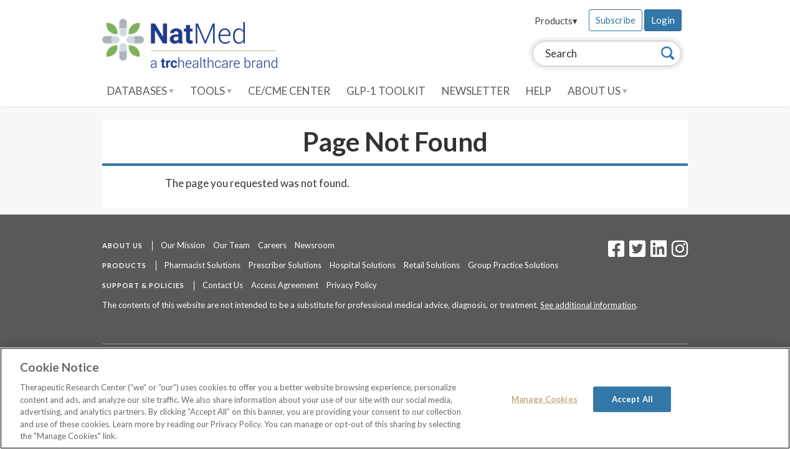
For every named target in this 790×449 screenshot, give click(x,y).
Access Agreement (284, 285)
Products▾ (556, 20)
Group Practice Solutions (513, 265)
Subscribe (615, 20)
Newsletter (476, 90)
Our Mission (183, 245)
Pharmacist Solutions (202, 265)
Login (663, 20)
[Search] (668, 53)
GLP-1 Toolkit (386, 90)
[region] (395, 398)
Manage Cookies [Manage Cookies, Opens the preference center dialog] (545, 398)
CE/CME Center (289, 90)
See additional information (588, 305)
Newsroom (315, 245)
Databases (140, 90)
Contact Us (222, 285)
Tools (211, 90)
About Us (597, 90)
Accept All (632, 398)
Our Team (231, 245)
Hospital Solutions (363, 265)
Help (538, 90)
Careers (272, 245)
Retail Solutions (432, 265)
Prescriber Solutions (285, 265)
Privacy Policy (351, 285)
